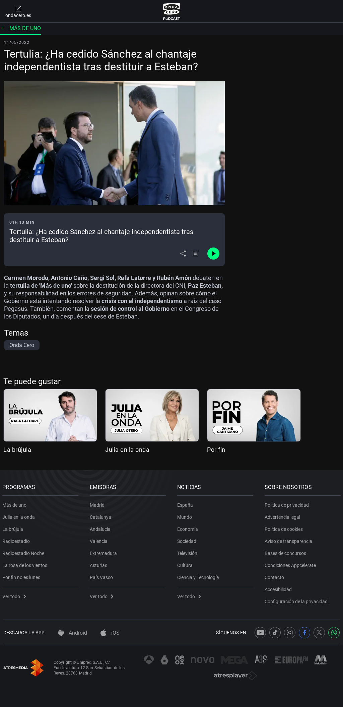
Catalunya (101, 515)
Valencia (100, 540)
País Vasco (102, 576)
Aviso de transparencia (289, 540)
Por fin (216, 449)
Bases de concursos (286, 552)
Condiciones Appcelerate (291, 564)
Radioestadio (17, 540)
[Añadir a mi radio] (196, 253)
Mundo (185, 515)
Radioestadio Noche (24, 552)
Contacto (275, 576)
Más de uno (20, 28)
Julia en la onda (127, 449)
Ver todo (15, 595)
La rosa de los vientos (25, 564)
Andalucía (101, 528)
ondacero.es (18, 11)
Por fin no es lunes (22, 576)
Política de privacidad (288, 503)
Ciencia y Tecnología (199, 576)
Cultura (186, 564)
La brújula (17, 449)
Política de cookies (285, 528)
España (186, 503)
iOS (110, 633)
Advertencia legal (283, 515)
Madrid (98, 503)
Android (72, 633)
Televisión (188, 552)
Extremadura (104, 552)
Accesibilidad (279, 588)
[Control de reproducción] (213, 254)
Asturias (99, 564)
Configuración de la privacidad (297, 600)
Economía (188, 528)
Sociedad (187, 540)
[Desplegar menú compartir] (183, 253)
